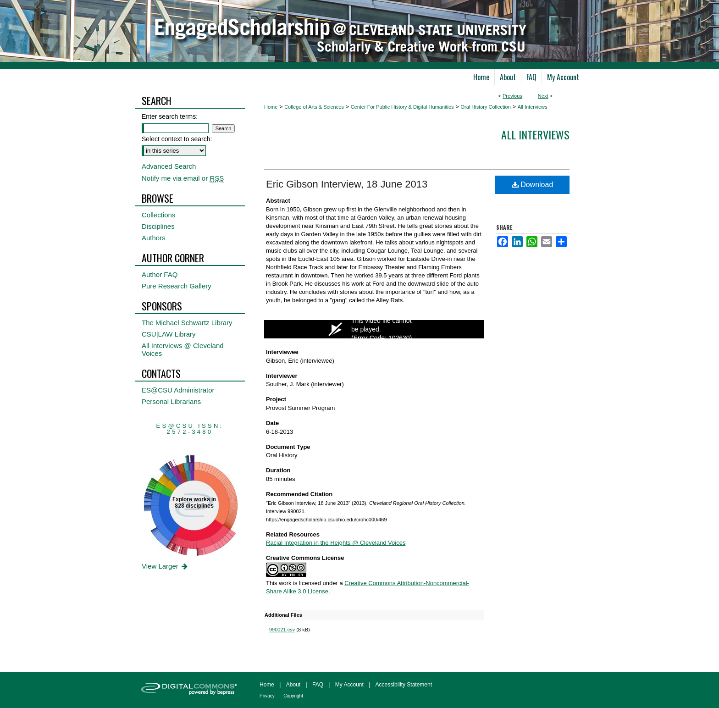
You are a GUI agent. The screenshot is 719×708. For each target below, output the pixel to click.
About (293, 684)
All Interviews (533, 107)
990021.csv (282, 629)
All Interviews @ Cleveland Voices (183, 349)
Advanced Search (169, 166)
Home (270, 107)
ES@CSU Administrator (178, 390)
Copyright (293, 695)
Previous (512, 96)
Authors (154, 238)
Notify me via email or (183, 178)
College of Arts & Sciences (314, 107)
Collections (158, 215)
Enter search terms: (170, 116)
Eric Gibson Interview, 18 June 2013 (346, 184)
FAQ (317, 684)
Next (543, 96)
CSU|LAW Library (169, 334)
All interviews (535, 134)
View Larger (165, 566)
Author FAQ (159, 274)
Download (532, 184)
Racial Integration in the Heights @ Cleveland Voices (335, 542)
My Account (349, 684)
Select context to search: (177, 139)
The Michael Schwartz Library (187, 322)
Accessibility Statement (404, 684)
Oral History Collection (485, 107)
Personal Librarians (171, 401)
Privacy (267, 695)
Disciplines (158, 226)
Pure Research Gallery (176, 286)
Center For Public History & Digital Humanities (402, 107)
